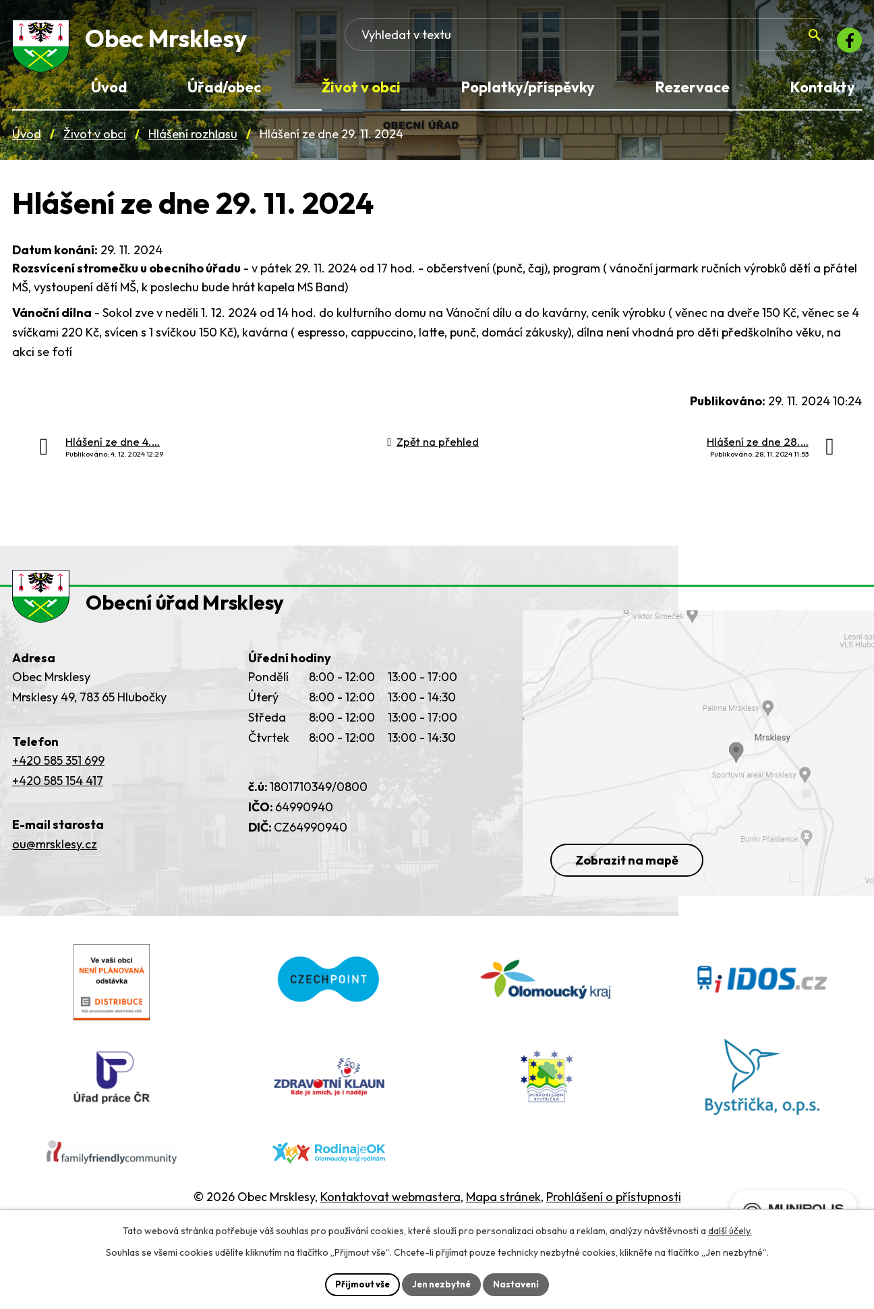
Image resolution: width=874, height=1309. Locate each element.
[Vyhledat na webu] (789, 44)
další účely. (730, 1229)
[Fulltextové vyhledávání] (721, 44)
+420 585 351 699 (58, 783)
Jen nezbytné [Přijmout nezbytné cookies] (441, 1283)
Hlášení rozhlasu (192, 140)
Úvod (26, 140)
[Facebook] (845, 44)
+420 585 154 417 (57, 803)
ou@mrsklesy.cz (54, 867)
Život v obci (94, 140)
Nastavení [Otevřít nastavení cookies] (521, 1283)
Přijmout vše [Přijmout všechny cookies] (357, 1283)
